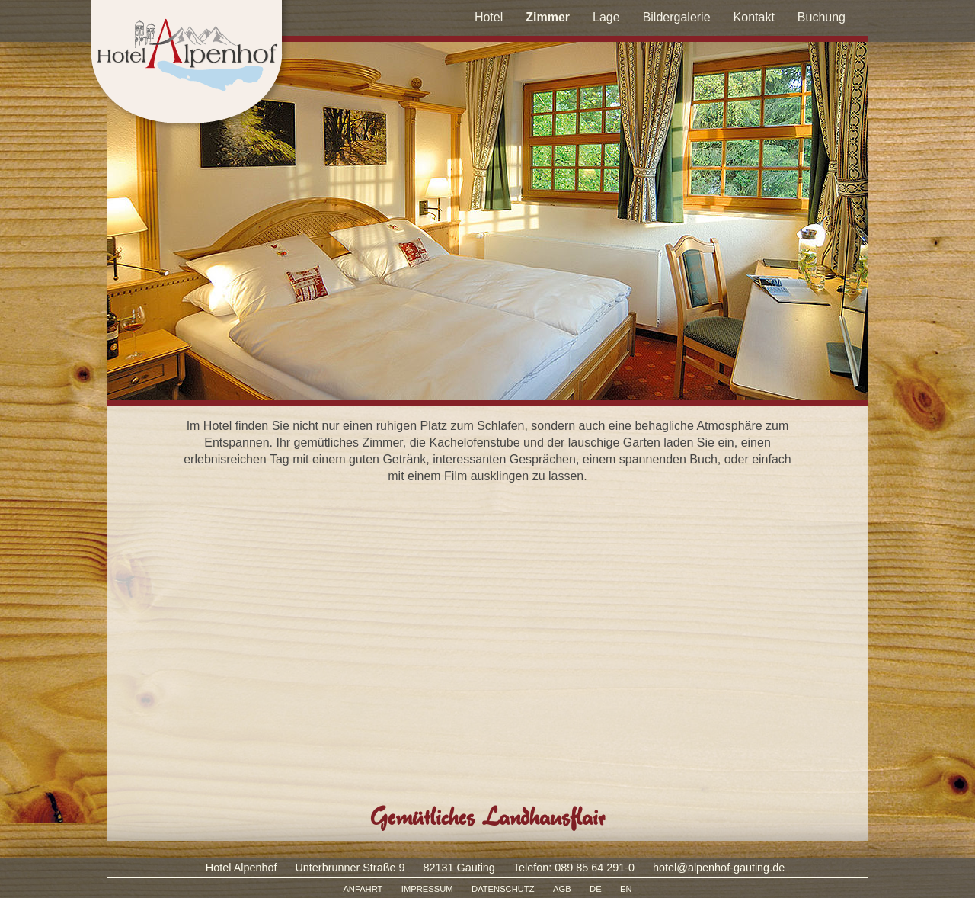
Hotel (489, 17)
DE (596, 888)
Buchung (822, 17)
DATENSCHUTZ (503, 888)
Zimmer (548, 17)
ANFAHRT (362, 888)
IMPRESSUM (427, 888)
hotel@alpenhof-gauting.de (719, 867)
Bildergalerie (677, 17)
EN (626, 888)
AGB (562, 888)
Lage (606, 17)
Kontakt (754, 17)
